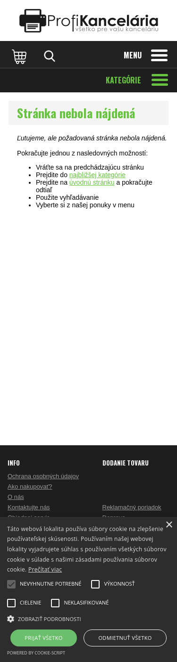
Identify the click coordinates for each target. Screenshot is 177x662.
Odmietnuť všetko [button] (125, 637)
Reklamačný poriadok (131, 507)
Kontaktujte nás (29, 507)
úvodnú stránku (92, 182)
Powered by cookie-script (36, 653)
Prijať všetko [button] (44, 637)
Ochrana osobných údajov (43, 476)
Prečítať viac (45, 569)
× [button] (168, 525)
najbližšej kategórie (97, 175)
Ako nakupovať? (30, 486)
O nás (16, 496)
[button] (88, 618)
